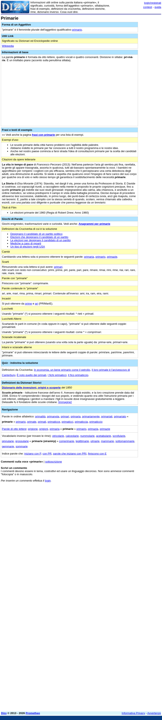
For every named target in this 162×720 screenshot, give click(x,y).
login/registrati (152, 2)
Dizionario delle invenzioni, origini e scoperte (31, 387)
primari (58, 266)
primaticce (54, 421)
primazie (112, 256)
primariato (120, 416)
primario (77, 29)
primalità (40, 416)
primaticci (67, 421)
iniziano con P (32, 453)
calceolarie (72, 435)
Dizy (4, 713)
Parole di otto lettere (14, 428)
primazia (93, 428)
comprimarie (66, 441)
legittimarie (82, 441)
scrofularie (119, 435)
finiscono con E (97, 453)
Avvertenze (154, 713)
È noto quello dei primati (31, 375)
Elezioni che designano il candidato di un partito (39, 237)
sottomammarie (124, 441)
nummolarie (87, 435)
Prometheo (33, 713)
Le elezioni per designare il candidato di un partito (40, 240)
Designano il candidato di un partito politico (36, 233)
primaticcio (96, 421)
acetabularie (103, 435)
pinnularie (8, 441)
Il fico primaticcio (78, 375)
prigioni (43, 428)
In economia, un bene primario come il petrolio (62, 369)
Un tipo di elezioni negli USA (27, 246)
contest (147, 7)
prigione (33, 428)
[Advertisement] (129, 511)
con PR (47, 453)
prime (28, 303)
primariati (106, 416)
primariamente (91, 416)
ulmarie (95, 441)
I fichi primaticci (57, 375)
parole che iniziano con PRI (69, 453)
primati (42, 421)
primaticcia (81, 421)
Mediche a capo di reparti (25, 243)
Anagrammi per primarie (94, 223)
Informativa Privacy (133, 713)
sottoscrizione (53, 461)
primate (31, 421)
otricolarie (58, 435)
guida (157, 7)
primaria (89, 256)
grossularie (22, 441)
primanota (53, 416)
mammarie (107, 441)
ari (36, 303)
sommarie (22, 446)
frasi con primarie (43, 134)
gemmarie (8, 446)
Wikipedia (8, 45)
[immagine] (65, 402)
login (48, 480)
